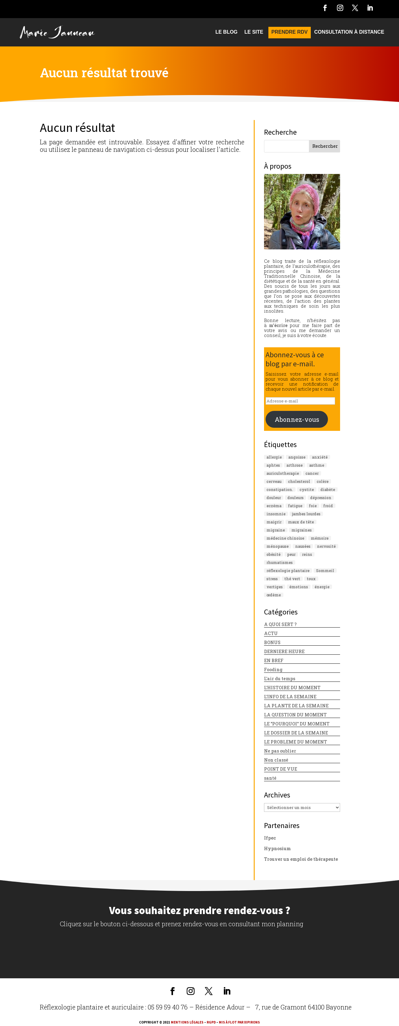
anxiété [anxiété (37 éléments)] (320, 457)
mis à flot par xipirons (239, 1022)
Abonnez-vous (297, 419)
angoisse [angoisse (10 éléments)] (296, 457)
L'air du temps (279, 679)
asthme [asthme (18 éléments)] (316, 465)
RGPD (211, 1022)
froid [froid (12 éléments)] (328, 505)
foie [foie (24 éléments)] (313, 505)
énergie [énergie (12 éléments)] (322, 587)
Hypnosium (277, 848)
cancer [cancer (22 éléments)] (312, 473)
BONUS (272, 642)
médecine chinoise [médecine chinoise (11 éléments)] (285, 538)
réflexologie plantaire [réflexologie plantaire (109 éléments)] (288, 570)
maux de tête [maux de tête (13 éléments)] (301, 522)
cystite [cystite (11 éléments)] (307, 489)
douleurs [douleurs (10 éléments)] (295, 497)
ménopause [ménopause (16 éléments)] (278, 546)
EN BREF (273, 660)
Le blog (226, 32)
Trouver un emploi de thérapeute (301, 859)
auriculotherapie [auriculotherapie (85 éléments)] (283, 473)
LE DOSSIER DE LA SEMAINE (296, 733)
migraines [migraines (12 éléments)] (301, 530)
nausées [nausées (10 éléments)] (302, 546)
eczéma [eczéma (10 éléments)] (274, 505)
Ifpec (270, 838)
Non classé (276, 760)
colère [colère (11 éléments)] (323, 481)
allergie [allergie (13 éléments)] (274, 457)
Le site (253, 32)
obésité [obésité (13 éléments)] (274, 554)
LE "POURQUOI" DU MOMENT (296, 724)
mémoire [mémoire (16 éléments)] (320, 538)
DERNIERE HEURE (284, 651)
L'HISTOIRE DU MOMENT (292, 688)
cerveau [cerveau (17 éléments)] (274, 481)
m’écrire (278, 325)
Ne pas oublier (280, 751)
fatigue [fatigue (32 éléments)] (295, 505)
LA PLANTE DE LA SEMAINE (296, 706)
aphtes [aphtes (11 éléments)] (273, 465)
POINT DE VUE (280, 769)
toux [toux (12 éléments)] (311, 578)
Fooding (273, 669)
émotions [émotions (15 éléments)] (298, 587)
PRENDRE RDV (290, 32)
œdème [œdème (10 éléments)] (274, 595)
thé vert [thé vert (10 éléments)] (292, 578)
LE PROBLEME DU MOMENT (295, 742)
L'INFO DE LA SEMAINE (290, 697)
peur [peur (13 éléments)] (291, 554)
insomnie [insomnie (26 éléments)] (276, 514)
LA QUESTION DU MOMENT (295, 715)
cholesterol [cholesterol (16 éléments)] (299, 481)
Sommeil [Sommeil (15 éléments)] (325, 570)
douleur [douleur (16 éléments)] (274, 497)
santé (270, 778)
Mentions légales (187, 1022)
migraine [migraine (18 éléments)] (276, 530)
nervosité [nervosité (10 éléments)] (326, 546)
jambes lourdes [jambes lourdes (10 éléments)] (306, 514)
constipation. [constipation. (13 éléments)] (280, 489)
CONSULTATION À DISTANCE (349, 32)
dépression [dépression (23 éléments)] (320, 497)
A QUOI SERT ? (280, 624)
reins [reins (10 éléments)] (307, 554)
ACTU (271, 633)
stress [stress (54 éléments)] (272, 578)
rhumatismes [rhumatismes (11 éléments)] (280, 562)
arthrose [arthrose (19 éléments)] (294, 465)
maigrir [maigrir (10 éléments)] (274, 522)
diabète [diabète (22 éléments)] (327, 489)
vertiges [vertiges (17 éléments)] (275, 587)
